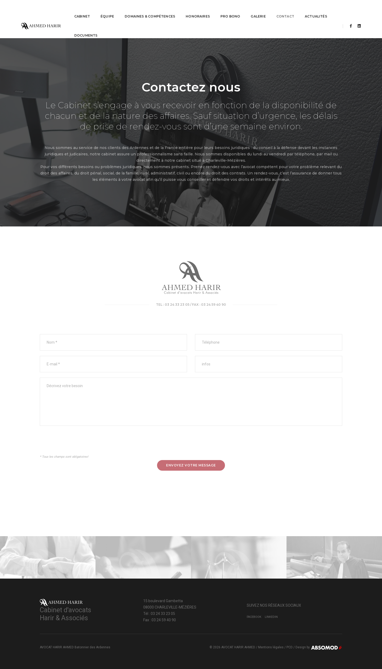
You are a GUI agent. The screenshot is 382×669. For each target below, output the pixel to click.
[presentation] (80, 443)
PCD (289, 647)
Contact (281, 9)
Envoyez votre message (191, 465)
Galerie (254, 9)
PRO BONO (226, 9)
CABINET (78, 9)
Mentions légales (271, 647)
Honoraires (194, 9)
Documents (82, 28)
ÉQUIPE (103, 9)
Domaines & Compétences (146, 9)
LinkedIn (271, 617)
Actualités (312, 9)
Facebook (254, 617)
